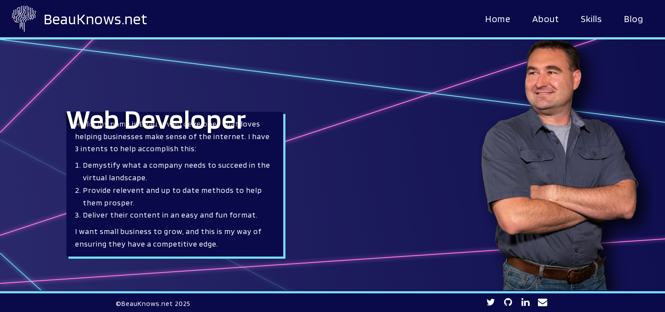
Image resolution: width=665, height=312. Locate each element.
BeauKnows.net (95, 19)
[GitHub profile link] (508, 302)
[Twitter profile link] (490, 302)
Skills (591, 18)
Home (498, 18)
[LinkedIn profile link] (525, 302)
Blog (633, 18)
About (545, 18)
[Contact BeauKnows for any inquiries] (543, 302)
